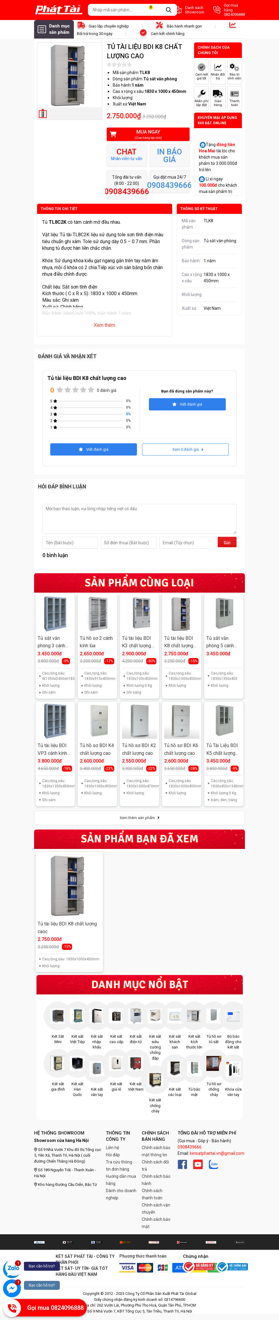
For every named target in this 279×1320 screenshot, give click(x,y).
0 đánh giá (106, 390)
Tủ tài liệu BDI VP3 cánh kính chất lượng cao (53, 750)
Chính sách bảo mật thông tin (156, 1151)
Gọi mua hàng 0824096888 (229, 10)
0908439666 (190, 1147)
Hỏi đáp (113, 1154)
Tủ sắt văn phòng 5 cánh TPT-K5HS (220, 642)
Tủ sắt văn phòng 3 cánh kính (51, 642)
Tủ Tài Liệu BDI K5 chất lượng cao (222, 750)
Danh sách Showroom (188, 10)
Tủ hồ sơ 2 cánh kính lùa (96, 642)
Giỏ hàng (154, 10)
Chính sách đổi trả (155, 1166)
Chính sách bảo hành (156, 1180)
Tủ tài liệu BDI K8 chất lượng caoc (67, 927)
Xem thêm (104, 325)
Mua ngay (144, 134)
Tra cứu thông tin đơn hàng (119, 1166)
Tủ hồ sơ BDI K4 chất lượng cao (97, 749)
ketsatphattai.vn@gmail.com (217, 1153)
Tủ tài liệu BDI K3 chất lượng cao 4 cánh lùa (136, 642)
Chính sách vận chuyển (156, 1209)
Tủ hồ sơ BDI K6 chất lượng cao (181, 749)
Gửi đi (227, 543)
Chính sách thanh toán (152, 1194)
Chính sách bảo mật (156, 1223)
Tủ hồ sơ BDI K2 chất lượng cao (139, 749)
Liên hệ (112, 1147)
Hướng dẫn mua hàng (121, 1180)
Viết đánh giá (187, 404)
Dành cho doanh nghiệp (121, 1194)
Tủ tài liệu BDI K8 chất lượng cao (178, 642)
